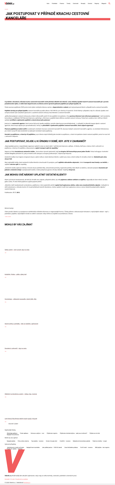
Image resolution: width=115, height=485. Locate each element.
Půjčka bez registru (52, 433)
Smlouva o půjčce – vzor (37, 433)
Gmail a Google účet (51, 441)
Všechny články (13, 424)
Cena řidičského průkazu (71, 447)
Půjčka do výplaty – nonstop (14, 448)
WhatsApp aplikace (12, 433)
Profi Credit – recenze (86, 447)
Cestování (75, 3)
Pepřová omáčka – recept (100, 441)
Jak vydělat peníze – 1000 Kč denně (52, 447)
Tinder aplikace (24, 433)
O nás (12, 479)
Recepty (83, 3)
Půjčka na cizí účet (95, 433)
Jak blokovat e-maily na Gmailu (15, 447)
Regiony (97, 3)
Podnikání (54, 3)
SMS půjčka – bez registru (102, 447)
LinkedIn (9, 216)
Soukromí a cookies (22, 479)
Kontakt (7, 479)
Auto (48, 3)
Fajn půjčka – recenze (37, 441)
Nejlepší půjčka (11, 441)
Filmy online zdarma (23, 441)
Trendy (68, 3)
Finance (62, 3)
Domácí (90, 3)
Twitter (6, 216)
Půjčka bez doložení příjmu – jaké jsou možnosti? (73, 433)
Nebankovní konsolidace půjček (81, 441)
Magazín (104, 3)
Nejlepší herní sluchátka (33, 447)
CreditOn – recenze (65, 441)
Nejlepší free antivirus (13, 434)
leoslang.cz (27, 482)
